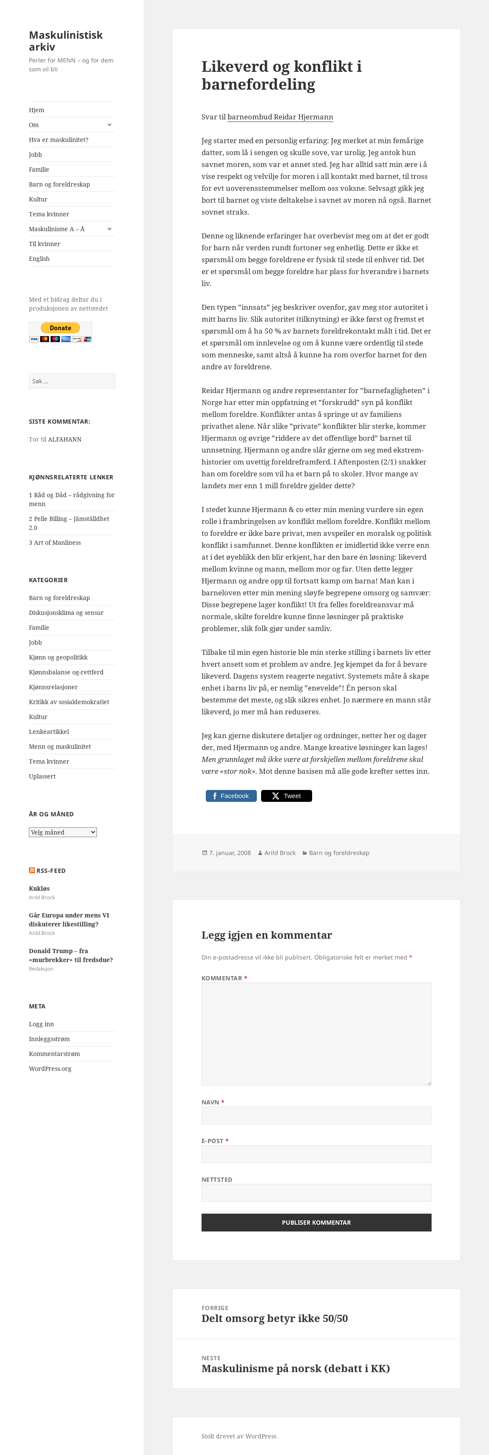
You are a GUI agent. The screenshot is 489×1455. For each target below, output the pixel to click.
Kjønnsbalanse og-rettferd (66, 672)
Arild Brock (280, 853)
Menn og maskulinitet (60, 746)
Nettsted (217, 1179)
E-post (215, 1141)
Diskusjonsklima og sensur (66, 613)
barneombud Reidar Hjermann (280, 117)
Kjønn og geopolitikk (58, 657)
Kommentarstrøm (54, 1054)
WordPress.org (50, 1068)
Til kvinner (44, 244)
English (39, 259)
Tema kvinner (49, 214)
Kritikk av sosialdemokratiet (69, 702)
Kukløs (39, 888)
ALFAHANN (65, 439)
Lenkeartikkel (49, 732)
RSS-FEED (51, 870)
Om (34, 125)
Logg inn (41, 1024)
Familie (39, 169)
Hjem (36, 110)
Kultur (38, 199)
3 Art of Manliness (55, 542)
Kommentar (225, 978)
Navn (213, 1102)
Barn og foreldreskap (59, 184)
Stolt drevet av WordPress (239, 1436)
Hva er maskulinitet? (58, 140)
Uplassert (42, 776)
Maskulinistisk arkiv (66, 41)
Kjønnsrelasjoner (53, 687)
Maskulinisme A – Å (57, 229)
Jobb (35, 154)
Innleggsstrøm (49, 1039)
